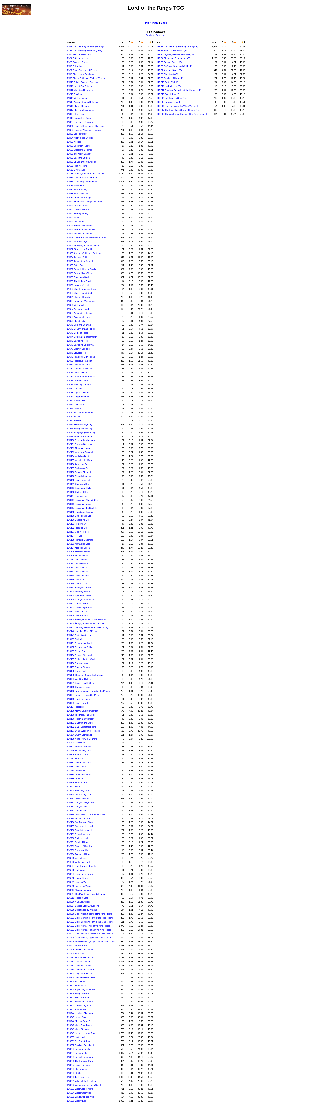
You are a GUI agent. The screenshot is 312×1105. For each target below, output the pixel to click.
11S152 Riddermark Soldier (80, 647)
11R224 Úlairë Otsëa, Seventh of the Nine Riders (90, 934)
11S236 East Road (76, 981)
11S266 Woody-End (76, 1101)
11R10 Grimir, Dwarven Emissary (82, 82)
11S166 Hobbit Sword (77, 703)
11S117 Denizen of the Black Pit (82, 508)
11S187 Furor (73, 786)
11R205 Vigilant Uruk (77, 858)
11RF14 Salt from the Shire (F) (171, 98)
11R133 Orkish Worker (78, 571)
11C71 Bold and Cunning (79, 325)
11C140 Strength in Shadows (81, 599)
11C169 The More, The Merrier (81, 715)
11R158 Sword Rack (77, 671)
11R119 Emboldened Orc (79, 516)
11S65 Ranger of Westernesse (81, 301)
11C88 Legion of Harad (78, 392)
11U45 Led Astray (75, 221)
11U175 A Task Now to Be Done (82, 739)
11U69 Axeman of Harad (78, 317)
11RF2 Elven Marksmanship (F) (171, 50)
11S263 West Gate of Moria (80, 1089)
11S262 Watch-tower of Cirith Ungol (84, 1085)
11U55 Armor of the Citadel (80, 261)
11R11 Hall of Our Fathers (79, 86)
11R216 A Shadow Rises (78, 902)
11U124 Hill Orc (74, 536)
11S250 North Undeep (77, 1037)
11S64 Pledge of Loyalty (78, 297)
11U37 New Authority (77, 189)
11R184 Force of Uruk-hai (79, 774)
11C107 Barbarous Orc (78, 468)
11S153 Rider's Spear (77, 651)
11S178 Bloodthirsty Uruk (79, 750)
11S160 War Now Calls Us (79, 679)
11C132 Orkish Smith (77, 567)
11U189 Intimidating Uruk (79, 794)
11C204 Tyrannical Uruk (78, 854)
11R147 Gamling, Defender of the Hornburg (87, 627)
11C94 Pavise (73, 416)
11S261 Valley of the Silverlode (81, 1081)
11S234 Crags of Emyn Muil (80, 973)
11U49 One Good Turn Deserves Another (86, 237)
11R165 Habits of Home (78, 699)
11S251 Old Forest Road (79, 1041)
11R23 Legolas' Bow (76, 134)
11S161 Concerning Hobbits (80, 683)
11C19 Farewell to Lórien (79, 118)
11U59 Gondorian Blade (78, 277)
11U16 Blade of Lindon (78, 106)
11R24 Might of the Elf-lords (80, 138)
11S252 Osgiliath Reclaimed (80, 1045)
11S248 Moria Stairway (78, 1029)
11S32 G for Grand (76, 170)
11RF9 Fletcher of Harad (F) (170, 78)
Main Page (151, 22)
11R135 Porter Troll (76, 579)
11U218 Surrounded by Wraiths (82, 910)
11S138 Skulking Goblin (78, 591)
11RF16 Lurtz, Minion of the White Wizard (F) (178, 106)
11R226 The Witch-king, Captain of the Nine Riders (91, 941)
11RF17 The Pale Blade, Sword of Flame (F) (178, 110)
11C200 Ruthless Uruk (77, 838)
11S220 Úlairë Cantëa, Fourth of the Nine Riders (90, 918)
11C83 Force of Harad (77, 372)
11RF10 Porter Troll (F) (167, 82)
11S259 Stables (74, 1073)
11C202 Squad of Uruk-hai (79, 846)
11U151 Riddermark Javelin (80, 643)
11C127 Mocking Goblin (78, 548)
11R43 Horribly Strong (77, 213)
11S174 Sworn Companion (79, 735)
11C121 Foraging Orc (77, 524)
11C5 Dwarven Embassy (78, 62)
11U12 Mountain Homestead (80, 90)
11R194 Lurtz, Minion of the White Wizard (86, 814)
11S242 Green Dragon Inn (79, 1005)
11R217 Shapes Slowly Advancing (83, 906)
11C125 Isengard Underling (80, 540)
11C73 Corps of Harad (77, 333)
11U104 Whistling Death (78, 456)
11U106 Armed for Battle (78, 464)
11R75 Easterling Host (77, 341)
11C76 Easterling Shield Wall (81, 345)
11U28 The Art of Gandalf (79, 154)
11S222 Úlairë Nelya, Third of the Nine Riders (88, 926)
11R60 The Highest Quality (80, 281)
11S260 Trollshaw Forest (79, 1077)
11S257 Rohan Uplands (78, 1065)
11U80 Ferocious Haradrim (80, 361)
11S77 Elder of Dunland (78, 349)
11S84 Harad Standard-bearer (81, 376)
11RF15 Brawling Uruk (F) (169, 102)
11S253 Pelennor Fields (78, 1049)
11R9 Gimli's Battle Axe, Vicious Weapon (86, 78)
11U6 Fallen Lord (75, 66)
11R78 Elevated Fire (76, 353)
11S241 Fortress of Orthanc (80, 1001)
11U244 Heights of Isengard (80, 1013)
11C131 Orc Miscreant (77, 563)
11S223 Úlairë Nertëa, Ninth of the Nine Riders (89, 930)
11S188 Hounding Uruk (78, 790)
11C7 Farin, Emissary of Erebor (82, 70)
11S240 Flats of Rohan (78, 997)
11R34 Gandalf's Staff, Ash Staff (82, 177)
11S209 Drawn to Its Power (80, 874)
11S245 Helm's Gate (77, 1017)
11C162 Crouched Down (78, 687)
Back (164, 22)
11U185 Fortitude (75, 778)
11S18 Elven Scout (76, 114)
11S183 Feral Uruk (76, 770)
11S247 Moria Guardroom (79, 1025)
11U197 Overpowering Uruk (80, 826)
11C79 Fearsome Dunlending (81, 357)
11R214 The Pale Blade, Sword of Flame (86, 894)
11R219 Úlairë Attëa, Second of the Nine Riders (89, 914)
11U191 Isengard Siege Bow (80, 802)
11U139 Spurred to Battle (79, 595)
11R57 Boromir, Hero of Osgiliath (82, 269)
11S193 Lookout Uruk (77, 810)
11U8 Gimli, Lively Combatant (81, 74)
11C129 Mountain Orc (77, 555)
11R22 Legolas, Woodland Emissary (84, 130)
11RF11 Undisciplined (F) (169, 86)
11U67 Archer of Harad (78, 309)
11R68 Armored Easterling (79, 313)
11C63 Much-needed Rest (79, 293)
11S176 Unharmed (76, 743)
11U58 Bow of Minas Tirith (79, 273)
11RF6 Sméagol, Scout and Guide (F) (174, 66)
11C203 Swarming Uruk (78, 850)
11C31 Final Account (77, 166)
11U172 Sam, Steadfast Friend (81, 727)
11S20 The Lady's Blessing (80, 122)
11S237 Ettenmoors (76, 985)
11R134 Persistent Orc (78, 575)
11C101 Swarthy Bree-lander (80, 444)
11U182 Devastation (76, 766)
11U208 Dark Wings (76, 870)
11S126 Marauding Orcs (78, 544)
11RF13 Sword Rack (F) (168, 94)
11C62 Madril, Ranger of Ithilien (82, 289)
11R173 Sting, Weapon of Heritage (83, 731)
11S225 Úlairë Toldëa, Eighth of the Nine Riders (89, 937)
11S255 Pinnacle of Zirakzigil (80, 1057)
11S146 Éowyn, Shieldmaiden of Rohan (85, 623)
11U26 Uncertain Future (78, 146)
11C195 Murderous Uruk (78, 818)
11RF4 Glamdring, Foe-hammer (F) (173, 58)
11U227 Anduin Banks (77, 945)
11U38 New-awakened (78, 193)
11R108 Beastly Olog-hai (79, 472)
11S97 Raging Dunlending (79, 428)
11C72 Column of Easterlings (81, 329)
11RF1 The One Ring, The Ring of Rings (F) (177, 46)
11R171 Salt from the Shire (80, 723)
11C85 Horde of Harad (77, 380)
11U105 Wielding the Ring (79, 460)
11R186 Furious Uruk (77, 782)
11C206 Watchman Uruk (78, 862)
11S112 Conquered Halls (79, 488)
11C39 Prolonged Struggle (79, 197)
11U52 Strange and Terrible (80, 249)
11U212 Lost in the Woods (79, 886)
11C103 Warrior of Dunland (80, 452)
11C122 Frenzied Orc (77, 528)
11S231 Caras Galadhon (78, 961)
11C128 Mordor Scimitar (78, 552)
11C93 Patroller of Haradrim (80, 412)
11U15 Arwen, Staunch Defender (82, 102)
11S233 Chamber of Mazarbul (81, 969)
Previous (150, 35)
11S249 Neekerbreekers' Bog (81, 1033)
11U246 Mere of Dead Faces (80, 1021)
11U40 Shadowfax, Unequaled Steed (84, 201)
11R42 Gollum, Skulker (78, 209)
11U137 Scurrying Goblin (79, 587)
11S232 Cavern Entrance (79, 965)
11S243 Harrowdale (76, 1009)
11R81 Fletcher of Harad (78, 364)
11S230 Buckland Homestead (81, 957)
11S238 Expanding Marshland (81, 989)
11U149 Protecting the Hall (79, 635)
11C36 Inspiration (75, 185)
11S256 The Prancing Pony (80, 1061)
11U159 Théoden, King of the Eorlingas (85, 675)
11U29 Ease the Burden (78, 158)
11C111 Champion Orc (78, 484)
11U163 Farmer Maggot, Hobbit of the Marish (88, 691)
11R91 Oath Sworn (76, 404)
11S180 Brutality (75, 758)
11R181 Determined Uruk (79, 762)
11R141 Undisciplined (77, 603)
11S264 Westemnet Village (80, 1093)
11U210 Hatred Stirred (77, 878)
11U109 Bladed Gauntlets (79, 476)
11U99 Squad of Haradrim (79, 436)
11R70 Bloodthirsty (76, 321)
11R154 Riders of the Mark (79, 655)
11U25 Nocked (74, 142)
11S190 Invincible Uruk (78, 798)
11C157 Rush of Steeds (78, 667)
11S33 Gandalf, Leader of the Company (85, 173)
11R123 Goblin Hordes (78, 532)
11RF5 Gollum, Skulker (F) (169, 62)
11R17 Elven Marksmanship (80, 110)
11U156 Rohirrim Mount (78, 663)
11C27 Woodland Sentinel (79, 150)
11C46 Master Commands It (80, 225)
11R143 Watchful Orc (77, 611)
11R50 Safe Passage (77, 241)
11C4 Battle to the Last (78, 58)
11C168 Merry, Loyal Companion (82, 711)
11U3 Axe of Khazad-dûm (79, 54)
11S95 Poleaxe (74, 420)
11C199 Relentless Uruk (78, 834)
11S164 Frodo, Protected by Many (83, 695)
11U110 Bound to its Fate (79, 480)
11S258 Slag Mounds (77, 1069)
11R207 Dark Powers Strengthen (82, 866)
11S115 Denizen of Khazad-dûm (82, 500)
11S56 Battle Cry (75, 265)
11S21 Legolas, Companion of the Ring (85, 126)
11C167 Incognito (75, 707)
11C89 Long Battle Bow (78, 396)
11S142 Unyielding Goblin (79, 607)
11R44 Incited (73, 217)
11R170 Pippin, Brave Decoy (80, 719)
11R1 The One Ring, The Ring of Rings (85, 46)
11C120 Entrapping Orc (78, 520)
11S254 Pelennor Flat (77, 1053)
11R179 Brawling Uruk (77, 754)
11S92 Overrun (74, 408)
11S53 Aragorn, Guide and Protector (84, 253)
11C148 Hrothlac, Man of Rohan (82, 631)
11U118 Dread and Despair (80, 512)
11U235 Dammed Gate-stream (81, 977)
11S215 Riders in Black (78, 898)
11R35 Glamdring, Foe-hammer (82, 181)
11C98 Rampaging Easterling (81, 432)
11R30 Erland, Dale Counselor (81, 162)
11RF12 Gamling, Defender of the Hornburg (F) (179, 90)
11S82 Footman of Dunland (80, 368)
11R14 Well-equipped (77, 98)
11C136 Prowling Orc (77, 583)
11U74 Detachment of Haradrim (82, 337)
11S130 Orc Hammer (77, 559)
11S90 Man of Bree (76, 400)
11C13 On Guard (75, 94)
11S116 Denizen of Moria (79, 504)
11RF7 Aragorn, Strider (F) (169, 70)
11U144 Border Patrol (77, 615)
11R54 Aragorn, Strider (78, 257)
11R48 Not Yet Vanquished (79, 233)
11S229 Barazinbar (76, 953)
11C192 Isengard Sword (78, 806)
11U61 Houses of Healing (79, 285)
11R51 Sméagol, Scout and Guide (83, 245)
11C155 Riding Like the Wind (81, 659)
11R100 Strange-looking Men (81, 440)
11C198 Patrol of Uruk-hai (79, 830)
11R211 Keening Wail (77, 882)
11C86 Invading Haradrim (79, 384)
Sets (158, 35)
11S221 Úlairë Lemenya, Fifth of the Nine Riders (90, 922)
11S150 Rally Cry (75, 639)
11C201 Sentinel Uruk (77, 842)
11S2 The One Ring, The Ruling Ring (84, 50)
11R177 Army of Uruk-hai (79, 746)
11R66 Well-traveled (76, 305)
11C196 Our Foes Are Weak (80, 822)
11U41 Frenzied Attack (78, 205)
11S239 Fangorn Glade (78, 993)
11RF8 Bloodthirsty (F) (167, 74)
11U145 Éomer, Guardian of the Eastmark (86, 619)
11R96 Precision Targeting (79, 424)
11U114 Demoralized (77, 496)
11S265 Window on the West (80, 1097)
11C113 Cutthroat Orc (77, 492)
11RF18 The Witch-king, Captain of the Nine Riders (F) (182, 114)
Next (164, 35)
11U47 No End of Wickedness (81, 229)
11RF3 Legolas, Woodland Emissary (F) (175, 54)
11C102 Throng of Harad (79, 448)
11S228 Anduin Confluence (80, 949)
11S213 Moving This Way (79, 890)
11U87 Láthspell (74, 388)
